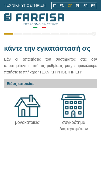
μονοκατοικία (27, 120)
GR (70, 5)
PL (78, 5)
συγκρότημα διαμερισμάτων (73, 123)
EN (62, 5)
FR (85, 5)
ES (93, 5)
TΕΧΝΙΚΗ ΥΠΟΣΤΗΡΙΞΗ (25, 5)
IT (54, 5)
